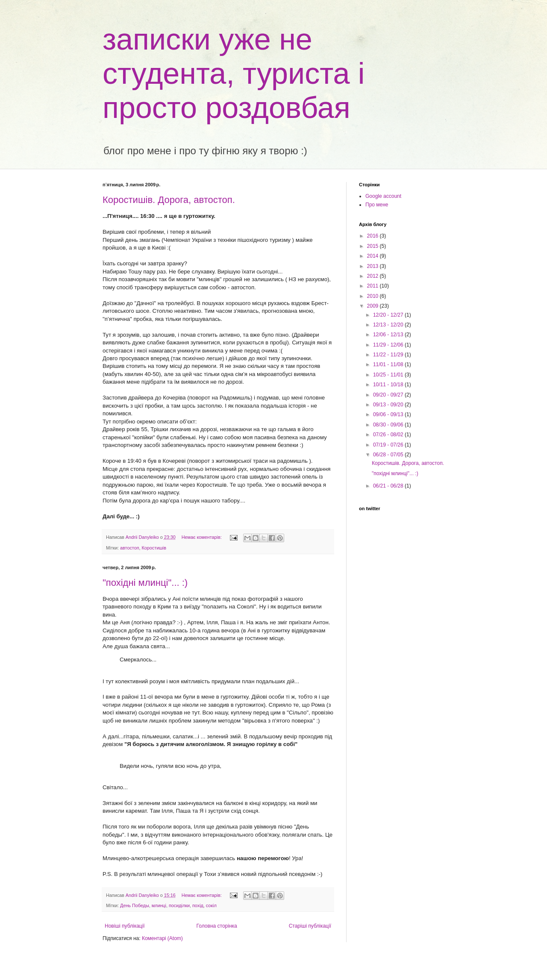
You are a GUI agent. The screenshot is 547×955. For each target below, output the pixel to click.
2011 (373, 286)
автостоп (129, 547)
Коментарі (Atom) (162, 938)
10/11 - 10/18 (389, 385)
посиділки (179, 905)
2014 (373, 256)
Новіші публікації (125, 926)
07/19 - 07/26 (389, 445)
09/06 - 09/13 (389, 414)
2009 (373, 306)
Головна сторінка (217, 926)
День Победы (134, 905)
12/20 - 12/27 (389, 315)
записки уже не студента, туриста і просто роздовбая (234, 73)
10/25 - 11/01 (389, 375)
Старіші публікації (310, 926)
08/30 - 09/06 (389, 425)
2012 (373, 276)
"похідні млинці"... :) (145, 582)
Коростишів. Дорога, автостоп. (169, 199)
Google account (383, 196)
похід (197, 905)
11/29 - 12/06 (389, 345)
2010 (373, 296)
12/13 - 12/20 (389, 325)
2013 (373, 266)
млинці (159, 905)
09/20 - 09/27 (389, 395)
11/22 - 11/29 (389, 355)
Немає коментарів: (202, 537)
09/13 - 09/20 (389, 405)
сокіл (211, 905)
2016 (373, 236)
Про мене (376, 205)
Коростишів (154, 547)
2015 (373, 246)
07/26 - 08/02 (389, 435)
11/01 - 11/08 (389, 364)
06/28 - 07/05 (389, 455)
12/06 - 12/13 (389, 335)
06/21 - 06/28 (389, 486)
